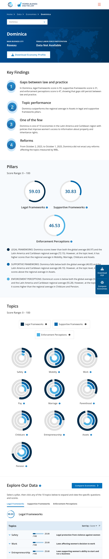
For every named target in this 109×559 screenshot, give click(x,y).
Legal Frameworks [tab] (15, 504)
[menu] (99, 4)
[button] (27, 22)
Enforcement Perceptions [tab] (65, 504)
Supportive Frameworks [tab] (38, 504)
